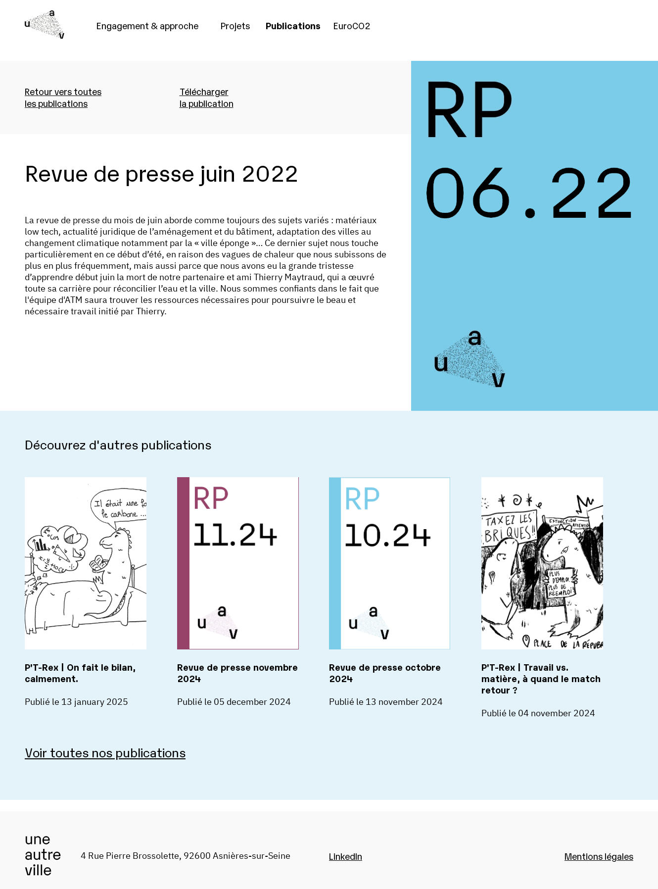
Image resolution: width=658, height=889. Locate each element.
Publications (293, 25)
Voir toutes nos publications (105, 751)
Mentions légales (598, 856)
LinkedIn (345, 856)
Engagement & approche (147, 25)
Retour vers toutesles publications (63, 97)
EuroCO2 (352, 25)
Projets (235, 25)
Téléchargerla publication (207, 97)
